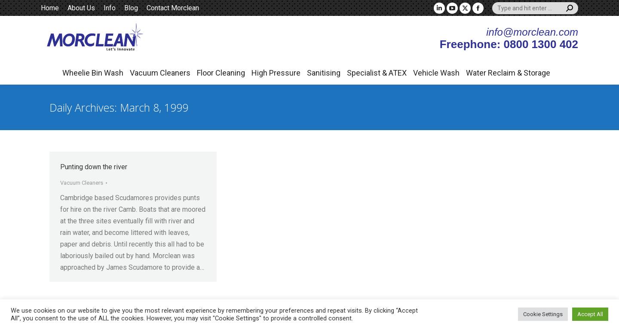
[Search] (535, 8)
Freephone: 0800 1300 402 (509, 44)
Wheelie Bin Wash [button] (92, 72)
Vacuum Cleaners (81, 183)
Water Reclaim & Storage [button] (508, 72)
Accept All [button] (590, 314)
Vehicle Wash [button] (436, 72)
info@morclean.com (532, 32)
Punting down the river (93, 167)
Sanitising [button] (323, 72)
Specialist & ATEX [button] (377, 72)
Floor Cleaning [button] (221, 72)
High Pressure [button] (275, 72)
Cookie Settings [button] (543, 314)
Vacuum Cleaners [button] (160, 72)
